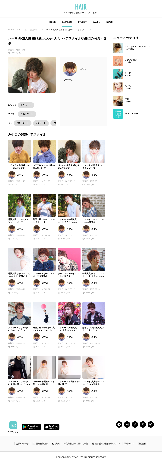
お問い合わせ (22, 443)
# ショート (26, 105)
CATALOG (67, 22)
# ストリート (27, 114)
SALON (96, 22)
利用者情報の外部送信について (106, 443)
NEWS (109, 22)
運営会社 (142, 443)
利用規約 (56, 443)
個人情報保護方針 (40, 443)
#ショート (41, 123)
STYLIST (82, 22)
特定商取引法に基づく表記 (76, 443)
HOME (52, 22)
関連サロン (129, 443)
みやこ (83, 68)
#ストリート (22, 123)
